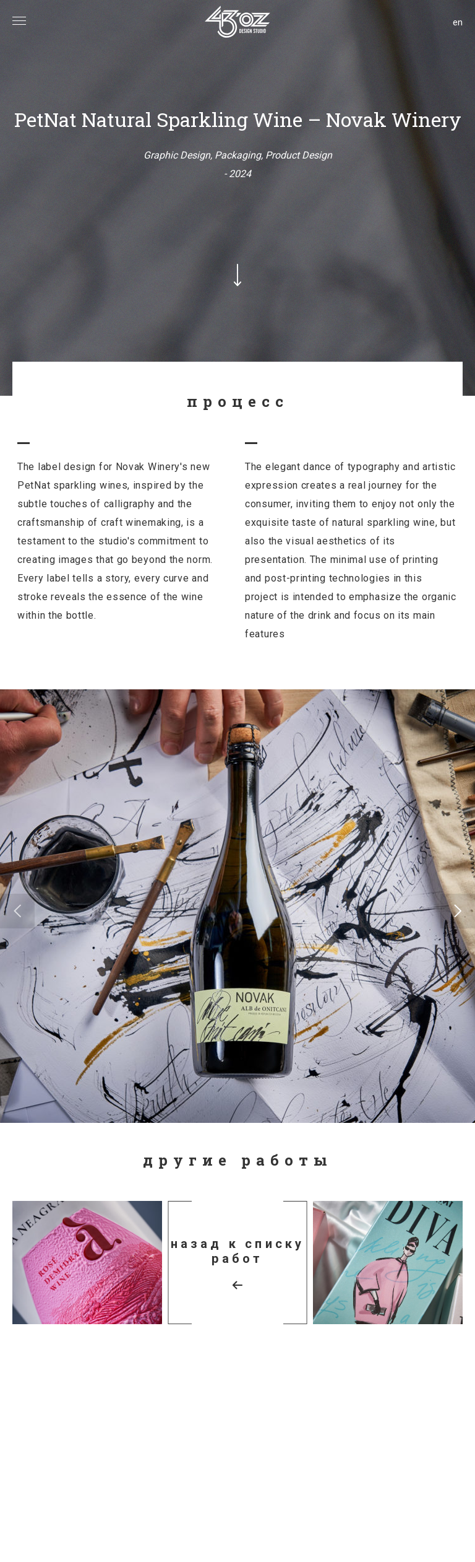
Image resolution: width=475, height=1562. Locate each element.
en (458, 22)
